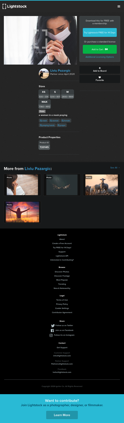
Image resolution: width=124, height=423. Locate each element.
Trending (62, 284)
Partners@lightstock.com (62, 363)
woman (54, 120)
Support (62, 251)
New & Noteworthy (62, 288)
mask (43, 120)
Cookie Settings (62, 308)
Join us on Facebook (64, 330)
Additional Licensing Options (100, 56)
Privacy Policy (62, 304)
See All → (115, 167)
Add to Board (99, 69)
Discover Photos (62, 271)
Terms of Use (62, 300)
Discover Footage (62, 275)
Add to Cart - (100, 49)
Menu (118, 6)
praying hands (47, 125)
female (66, 120)
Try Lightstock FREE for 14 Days (99, 32)
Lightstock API (62, 255)
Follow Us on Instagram (64, 335)
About (62, 239)
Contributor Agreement (62, 312)
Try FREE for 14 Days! (62, 247)
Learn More (62, 415)
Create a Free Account (62, 243)
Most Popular (62, 279)
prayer (61, 125)
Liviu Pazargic (60, 70)
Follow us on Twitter (64, 325)
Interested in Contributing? (62, 259)
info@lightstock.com (62, 355)
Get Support (62, 347)
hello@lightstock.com (62, 372)
